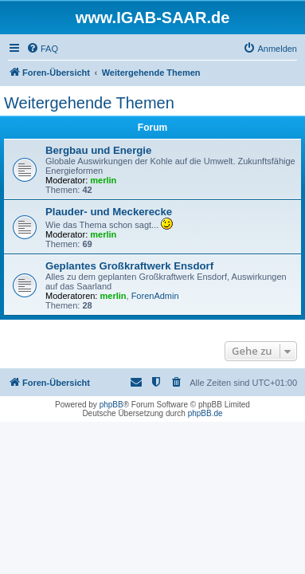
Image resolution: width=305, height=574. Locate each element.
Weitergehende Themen (89, 103)
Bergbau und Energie (98, 150)
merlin (103, 180)
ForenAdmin (155, 296)
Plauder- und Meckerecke (108, 212)
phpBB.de (205, 413)
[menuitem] (42, 48)
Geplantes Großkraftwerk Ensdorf (129, 266)
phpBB (111, 404)
